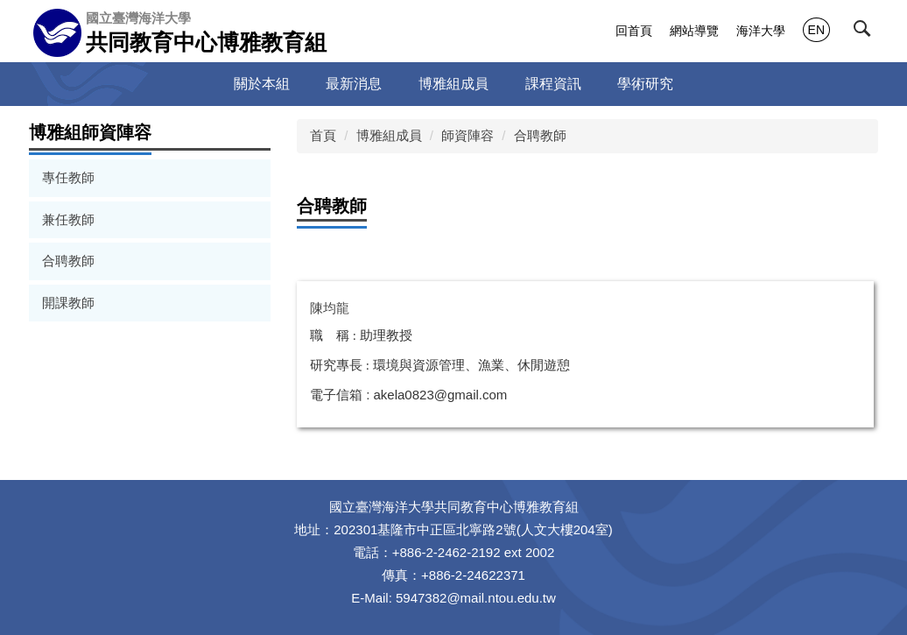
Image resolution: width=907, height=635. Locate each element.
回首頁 (633, 31)
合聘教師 (68, 260)
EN (816, 30)
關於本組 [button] (262, 83)
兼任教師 (68, 219)
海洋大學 (760, 31)
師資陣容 (467, 135)
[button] (866, 32)
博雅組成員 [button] (453, 83)
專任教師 (68, 177)
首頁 (323, 135)
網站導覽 (694, 31)
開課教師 (68, 302)
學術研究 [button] (645, 83)
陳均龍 (329, 307)
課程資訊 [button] (553, 83)
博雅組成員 (389, 135)
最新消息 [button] (354, 83)
